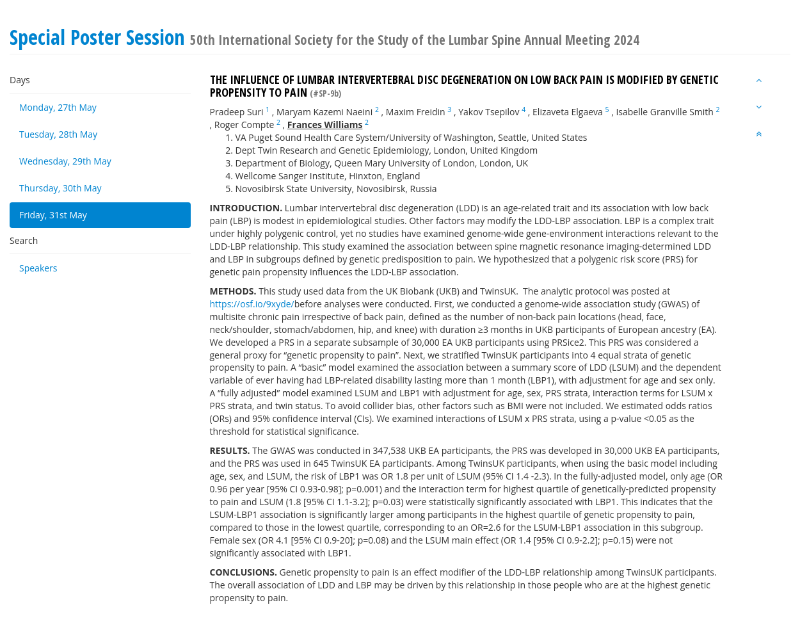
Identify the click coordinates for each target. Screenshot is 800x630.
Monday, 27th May (58, 107)
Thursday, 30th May (60, 188)
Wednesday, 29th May (65, 161)
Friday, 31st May (53, 215)
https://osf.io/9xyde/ (252, 304)
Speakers (38, 268)
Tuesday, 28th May (58, 134)
